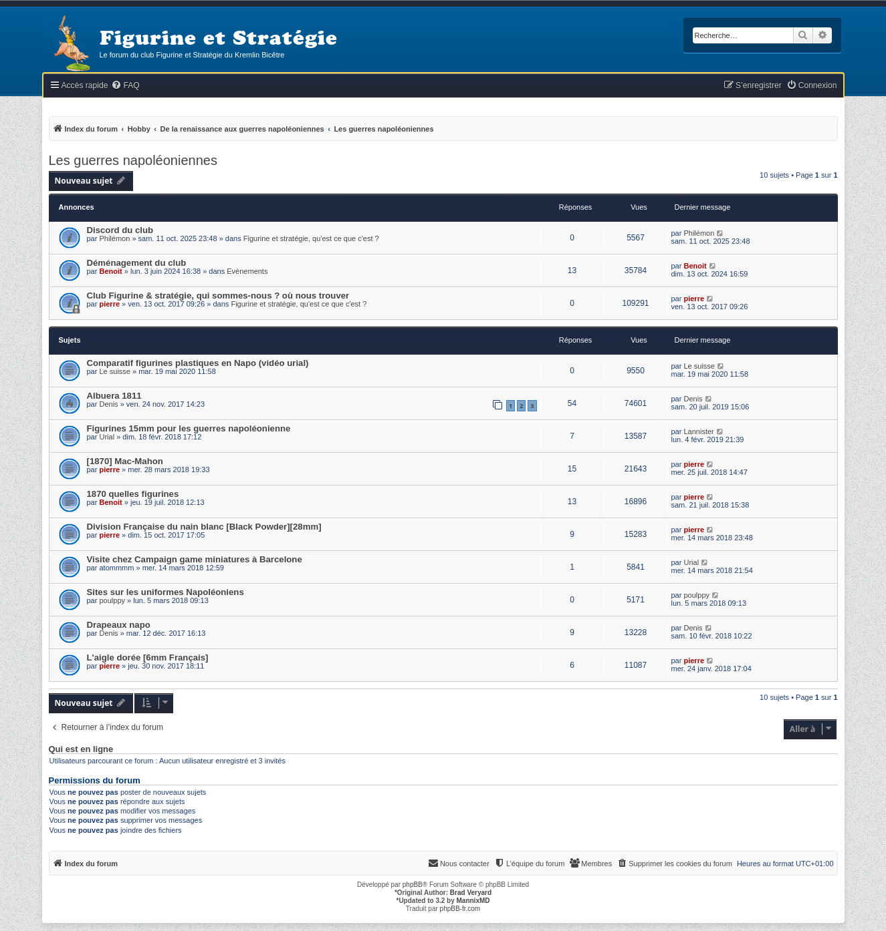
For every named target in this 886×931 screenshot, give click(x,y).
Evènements (247, 271)
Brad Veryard (470, 892)
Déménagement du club (137, 263)
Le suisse (114, 371)
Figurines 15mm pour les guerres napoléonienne (189, 428)
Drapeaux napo (118, 625)
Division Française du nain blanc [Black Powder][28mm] (204, 527)
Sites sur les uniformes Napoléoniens (165, 592)
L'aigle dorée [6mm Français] (148, 658)
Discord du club (120, 230)
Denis (108, 404)
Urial (106, 437)
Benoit (110, 271)
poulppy (112, 600)
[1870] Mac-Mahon (125, 461)
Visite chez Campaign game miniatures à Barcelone (194, 559)
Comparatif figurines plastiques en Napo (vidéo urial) (198, 363)
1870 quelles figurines (133, 494)
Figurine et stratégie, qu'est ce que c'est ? (311, 238)
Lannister (698, 431)
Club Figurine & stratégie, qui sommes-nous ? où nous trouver (218, 296)
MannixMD (473, 900)
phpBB (413, 884)
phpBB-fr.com (460, 908)
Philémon (114, 238)
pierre (109, 304)
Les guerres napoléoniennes (133, 160)
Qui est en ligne (81, 749)
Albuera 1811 (114, 396)
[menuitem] (125, 86)
